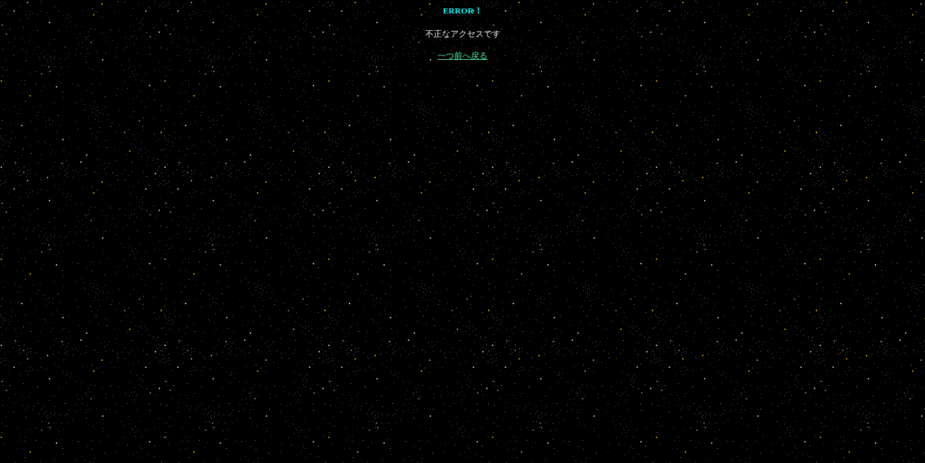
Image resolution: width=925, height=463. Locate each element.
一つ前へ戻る (462, 55)
